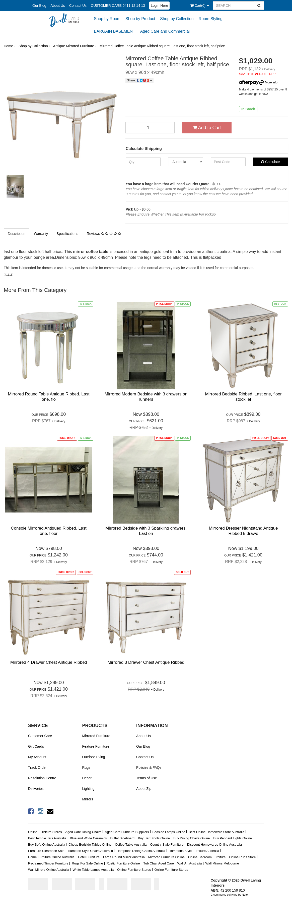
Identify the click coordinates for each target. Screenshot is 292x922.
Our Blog (39, 6)
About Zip (143, 789)
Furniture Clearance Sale (46, 851)
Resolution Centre (42, 778)
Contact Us (78, 6)
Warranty (41, 234)
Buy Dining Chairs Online (191, 838)
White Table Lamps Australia (93, 870)
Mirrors (87, 799)
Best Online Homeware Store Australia (216, 832)
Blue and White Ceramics (88, 838)
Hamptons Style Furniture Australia (194, 851)
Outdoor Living (93, 757)
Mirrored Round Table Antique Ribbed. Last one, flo (49, 396)
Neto (245, 894)
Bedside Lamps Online (168, 832)
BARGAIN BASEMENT (114, 31)
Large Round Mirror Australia (124, 857)
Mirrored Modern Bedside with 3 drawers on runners (146, 396)
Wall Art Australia (189, 863)
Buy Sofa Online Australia (46, 844)
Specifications (67, 234)
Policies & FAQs (148, 767)
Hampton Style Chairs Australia (90, 851)
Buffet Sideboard (122, 838)
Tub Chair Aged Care (158, 863)
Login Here (159, 6)
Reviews (104, 234)
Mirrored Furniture (96, 736)
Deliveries (35, 789)
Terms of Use (146, 778)
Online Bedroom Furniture (207, 857)
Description (16, 234)
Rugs (86, 767)
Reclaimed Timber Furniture (48, 863)
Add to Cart (207, 127)
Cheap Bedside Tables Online (89, 844)
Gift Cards (36, 746)
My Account (37, 757)
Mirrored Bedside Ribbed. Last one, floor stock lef (243, 396)
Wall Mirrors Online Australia (48, 870)
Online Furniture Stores (45, 832)
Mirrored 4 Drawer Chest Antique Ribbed (48, 662)
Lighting (88, 789)
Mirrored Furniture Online (166, 857)
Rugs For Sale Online (87, 863)
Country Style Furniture (167, 844)
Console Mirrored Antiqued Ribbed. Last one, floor (48, 531)
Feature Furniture (95, 746)
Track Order (37, 767)
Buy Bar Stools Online (154, 838)
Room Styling (211, 19)
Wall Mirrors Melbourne (222, 863)
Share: (139, 80)
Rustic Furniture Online (123, 863)
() (199, 6)
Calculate (270, 162)
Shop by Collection (176, 19)
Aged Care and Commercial (165, 31)
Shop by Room (107, 19)
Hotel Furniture (89, 857)
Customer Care (40, 736)
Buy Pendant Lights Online (232, 838)
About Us (57, 6)
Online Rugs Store (242, 857)
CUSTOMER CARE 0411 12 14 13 (118, 6)
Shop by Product (140, 19)
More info (258, 82)
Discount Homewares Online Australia (214, 844)
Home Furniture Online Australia (51, 857)
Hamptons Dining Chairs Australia (140, 851)
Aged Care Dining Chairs (83, 832)
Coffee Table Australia (131, 844)
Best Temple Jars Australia (47, 838)
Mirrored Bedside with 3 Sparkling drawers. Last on (146, 531)
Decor (87, 778)
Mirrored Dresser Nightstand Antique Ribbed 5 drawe (243, 531)
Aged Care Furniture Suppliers (127, 832)
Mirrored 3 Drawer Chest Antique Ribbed (146, 662)
